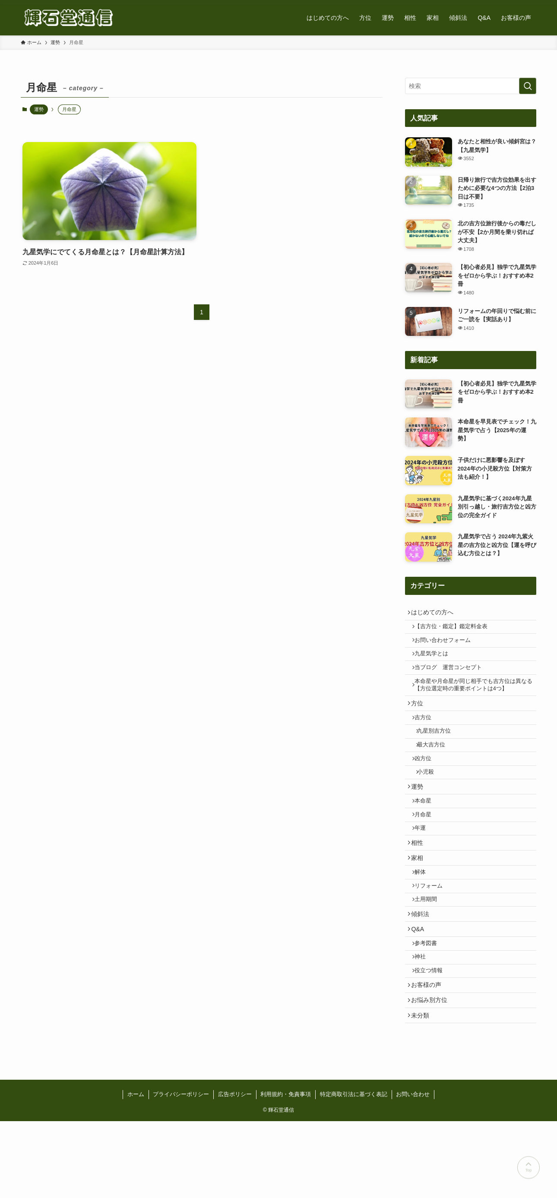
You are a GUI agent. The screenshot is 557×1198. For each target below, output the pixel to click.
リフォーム (433, 937)
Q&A (420, 987)
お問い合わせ (413, 1171)
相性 (420, 885)
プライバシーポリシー (181, 1171)
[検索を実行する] (527, 86)
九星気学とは (436, 663)
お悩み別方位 (432, 1072)
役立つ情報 (433, 1037)
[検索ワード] (470, 86)
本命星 (427, 836)
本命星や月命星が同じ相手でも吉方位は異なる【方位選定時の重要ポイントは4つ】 (472, 699)
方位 (420, 720)
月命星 (427, 852)
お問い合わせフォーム (447, 647)
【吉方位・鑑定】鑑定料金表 (455, 631)
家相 (420, 903)
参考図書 (430, 1005)
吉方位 (427, 737)
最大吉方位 (437, 769)
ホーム (135, 1171)
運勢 (39, 109)
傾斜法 (423, 970)
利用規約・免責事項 (285, 1171)
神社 (424, 1021)
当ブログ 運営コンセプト (452, 679)
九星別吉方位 (439, 753)
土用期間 (430, 953)
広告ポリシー (235, 1171)
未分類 (423, 1090)
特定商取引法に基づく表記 (353, 1171)
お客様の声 (429, 1054)
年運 (424, 868)
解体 (424, 920)
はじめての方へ (435, 613)
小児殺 (431, 802)
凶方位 (427, 786)
